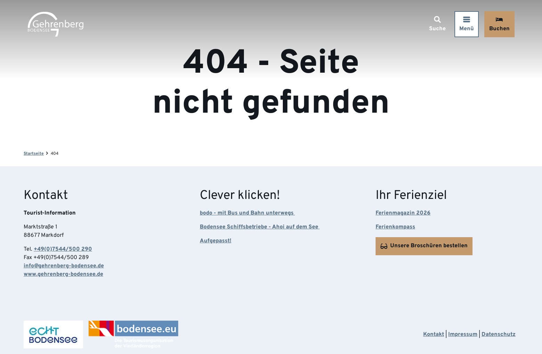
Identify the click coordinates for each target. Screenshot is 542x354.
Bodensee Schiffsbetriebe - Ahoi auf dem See (260, 227)
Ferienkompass (395, 227)
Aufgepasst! (215, 241)
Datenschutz (499, 334)
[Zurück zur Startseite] (55, 24)
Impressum (462, 334)
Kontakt (433, 334)
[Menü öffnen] (466, 24)
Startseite (34, 153)
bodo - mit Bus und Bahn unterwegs (247, 213)
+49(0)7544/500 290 (63, 249)
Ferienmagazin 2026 (403, 213)
